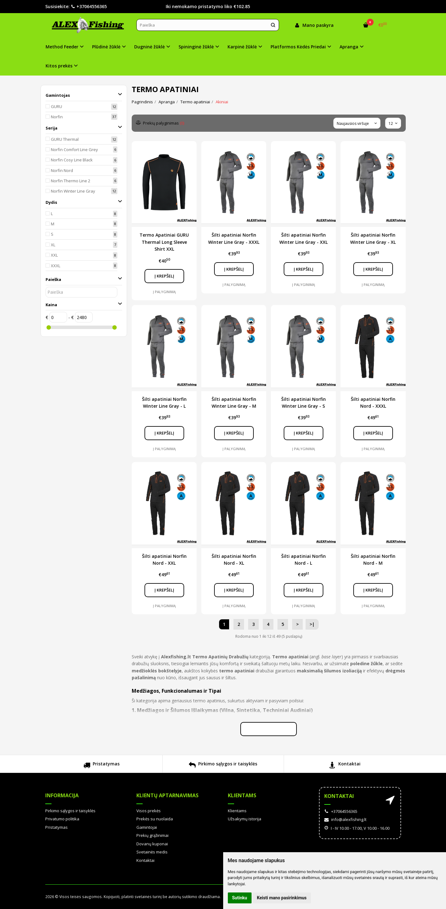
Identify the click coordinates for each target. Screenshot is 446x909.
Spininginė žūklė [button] (196, 47)
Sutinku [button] (239, 897)
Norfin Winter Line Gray (73, 191)
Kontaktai (344, 765)
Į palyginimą (164, 291)
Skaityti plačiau (268, 729)
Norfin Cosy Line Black (72, 160)
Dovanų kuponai (152, 844)
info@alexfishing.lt (345, 819)
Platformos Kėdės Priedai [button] (298, 47)
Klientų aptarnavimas (167, 795)
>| (312, 624)
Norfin (57, 117)
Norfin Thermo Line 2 (70, 181)
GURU (56, 106)
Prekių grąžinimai (152, 835)
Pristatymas (101, 765)
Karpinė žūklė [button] (242, 47)
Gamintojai (146, 827)
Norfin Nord (62, 170)
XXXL (55, 265)
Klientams (242, 795)
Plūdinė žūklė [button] (106, 47)
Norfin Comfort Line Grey (74, 149)
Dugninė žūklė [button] (149, 47)
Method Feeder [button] (62, 47)
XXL (54, 255)
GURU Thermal (65, 139)
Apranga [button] (349, 47)
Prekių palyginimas (160, 123)
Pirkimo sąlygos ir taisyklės (223, 765)
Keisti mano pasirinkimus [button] (281, 897)
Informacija (62, 795)
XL (53, 245)
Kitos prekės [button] (59, 66)
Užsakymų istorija (244, 819)
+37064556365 (89, 6)
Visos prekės (148, 810)
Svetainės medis (152, 852)
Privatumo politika (62, 819)
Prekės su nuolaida (154, 819)
